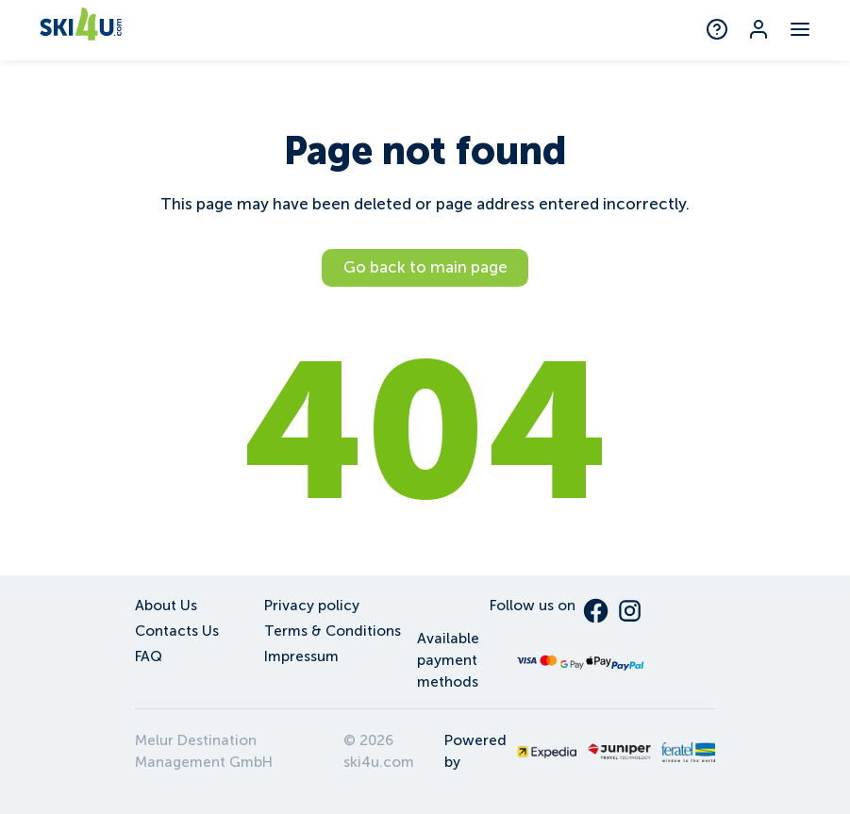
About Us (166, 605)
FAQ (148, 656)
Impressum (301, 656)
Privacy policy (311, 605)
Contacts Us (177, 631)
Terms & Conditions (332, 631)
